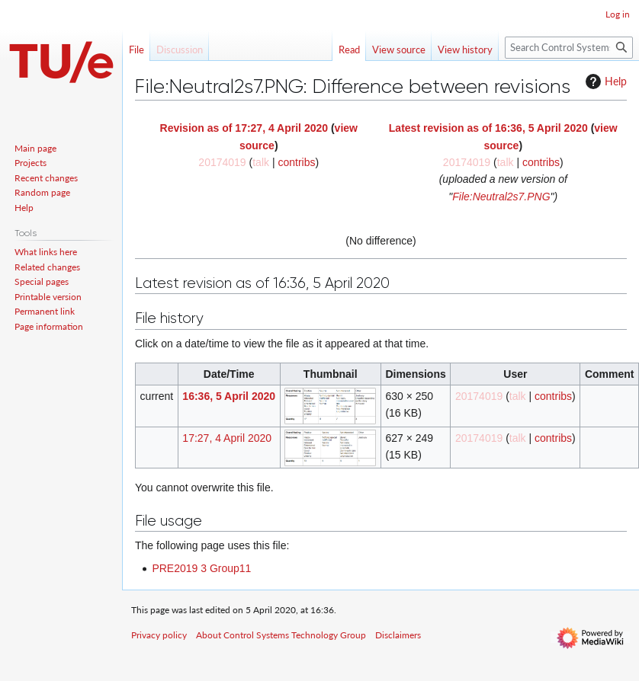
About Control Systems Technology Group (281, 635)
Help (604, 81)
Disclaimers (398, 635)
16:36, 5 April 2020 (228, 396)
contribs (296, 162)
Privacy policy (159, 635)
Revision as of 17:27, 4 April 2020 (244, 128)
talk (260, 162)
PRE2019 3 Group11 (201, 568)
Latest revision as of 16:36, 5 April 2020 (488, 128)
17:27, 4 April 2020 (226, 438)
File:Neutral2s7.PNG (501, 196)
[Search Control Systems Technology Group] (569, 48)
